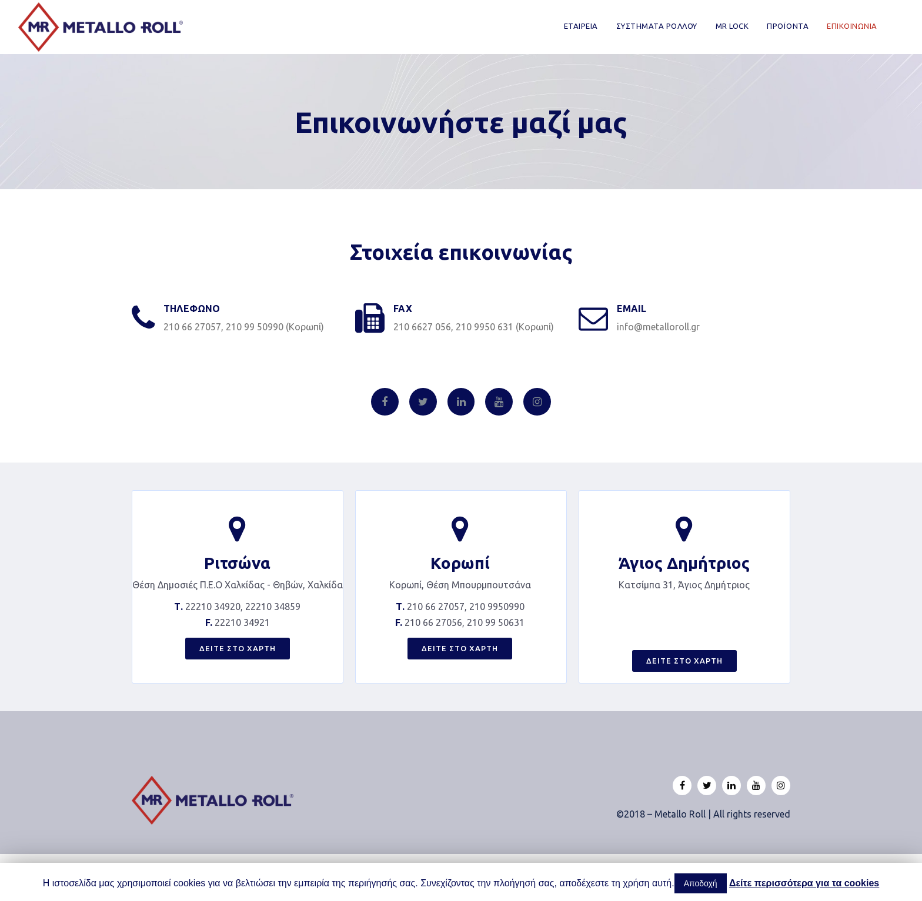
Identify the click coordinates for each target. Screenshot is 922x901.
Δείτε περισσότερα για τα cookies (804, 883)
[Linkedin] (461, 402)
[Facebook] (385, 402)
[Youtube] (499, 402)
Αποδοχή (700, 883)
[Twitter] (423, 402)
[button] (237, 648)
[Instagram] (537, 402)
